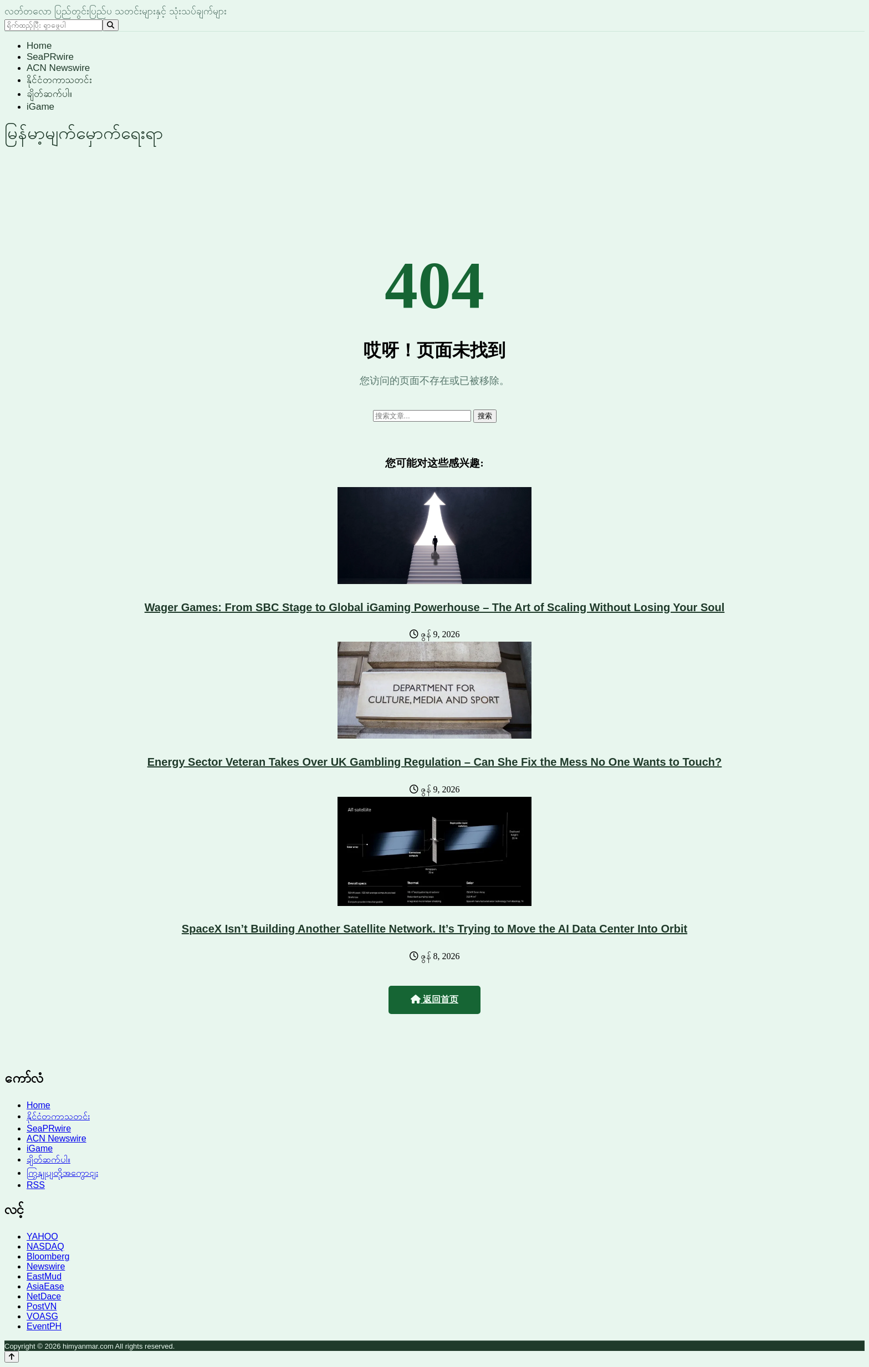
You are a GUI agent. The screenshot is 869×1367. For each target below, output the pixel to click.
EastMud (44, 1276)
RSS (36, 1185)
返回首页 (434, 999)
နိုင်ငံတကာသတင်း (59, 80)
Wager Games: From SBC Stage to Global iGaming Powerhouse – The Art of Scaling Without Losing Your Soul (435, 607)
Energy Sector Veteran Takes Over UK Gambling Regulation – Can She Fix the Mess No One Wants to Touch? (434, 762)
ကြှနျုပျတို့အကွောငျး (62, 1172)
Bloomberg (48, 1256)
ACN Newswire (58, 68)
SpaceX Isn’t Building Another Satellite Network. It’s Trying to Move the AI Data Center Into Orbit (434, 929)
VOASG (42, 1316)
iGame (40, 106)
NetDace (44, 1296)
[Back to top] (11, 1357)
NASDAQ (45, 1246)
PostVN (42, 1306)
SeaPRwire (50, 57)
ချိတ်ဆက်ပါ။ (49, 94)
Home (39, 45)
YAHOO (42, 1236)
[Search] (111, 25)
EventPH (44, 1326)
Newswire (46, 1266)
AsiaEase (45, 1286)
